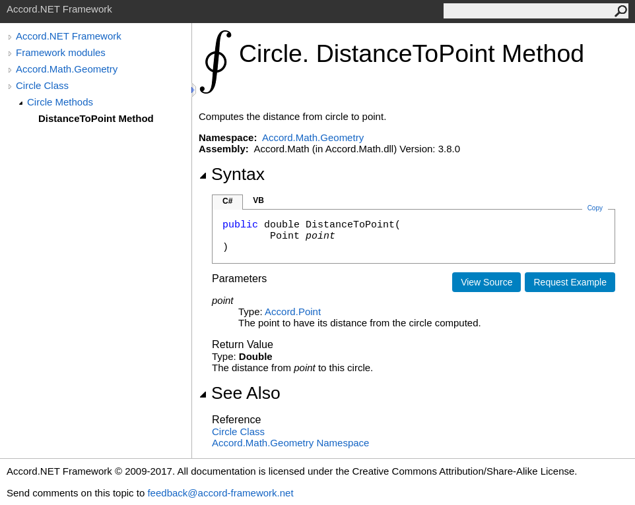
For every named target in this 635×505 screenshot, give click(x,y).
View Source (486, 282)
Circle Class (42, 85)
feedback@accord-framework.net (220, 492)
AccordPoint (293, 311)
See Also (240, 393)
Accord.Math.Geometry (66, 68)
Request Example (570, 282)
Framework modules (61, 52)
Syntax (232, 174)
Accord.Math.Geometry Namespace (290, 442)
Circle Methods (60, 101)
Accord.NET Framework (68, 36)
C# (227, 201)
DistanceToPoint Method (96, 118)
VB (258, 200)
